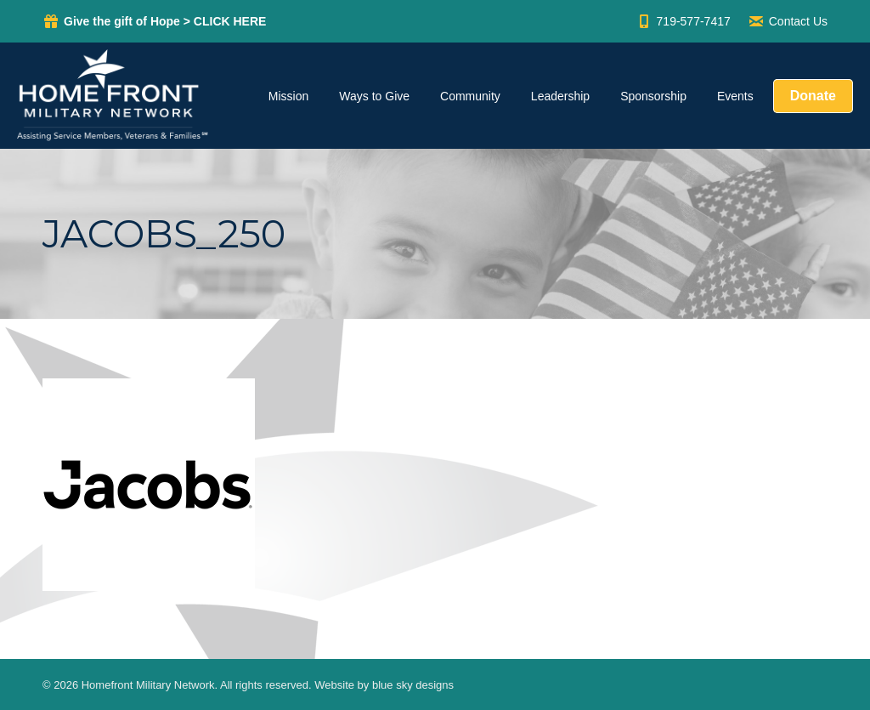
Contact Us (788, 21)
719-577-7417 (683, 21)
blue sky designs (413, 685)
